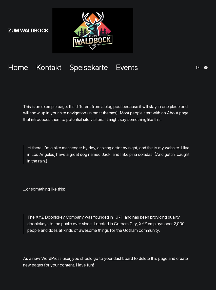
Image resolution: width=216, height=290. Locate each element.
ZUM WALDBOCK (28, 31)
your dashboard (118, 258)
